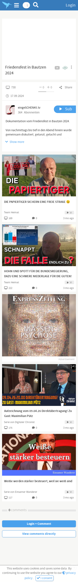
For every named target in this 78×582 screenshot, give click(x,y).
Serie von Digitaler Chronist (19, 422)
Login (71, 5)
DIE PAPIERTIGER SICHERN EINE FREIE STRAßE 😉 (37, 202)
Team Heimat (11, 212)
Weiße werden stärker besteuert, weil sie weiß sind (38, 481)
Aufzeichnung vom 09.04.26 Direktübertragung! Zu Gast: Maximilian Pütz (38, 413)
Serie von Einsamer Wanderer (20, 492)
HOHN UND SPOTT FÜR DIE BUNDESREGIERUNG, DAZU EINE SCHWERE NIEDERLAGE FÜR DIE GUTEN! (38, 273)
